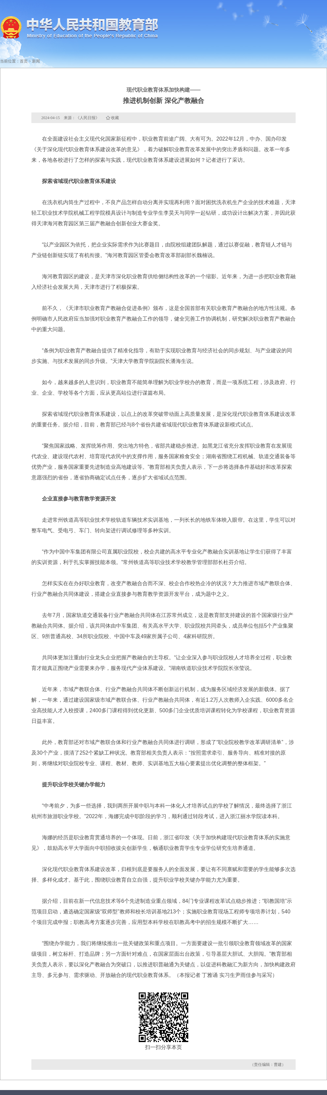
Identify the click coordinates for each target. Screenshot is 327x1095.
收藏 (115, 117)
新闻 (36, 61)
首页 (24, 61)
